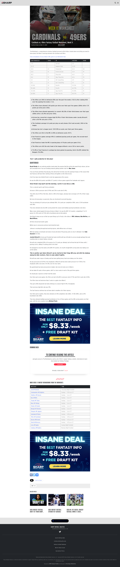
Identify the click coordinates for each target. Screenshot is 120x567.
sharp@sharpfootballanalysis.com (60, 528)
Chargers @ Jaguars (36, 411)
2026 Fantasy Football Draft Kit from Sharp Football (36, 511)
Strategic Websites (71, 563)
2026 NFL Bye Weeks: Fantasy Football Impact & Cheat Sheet (75, 511)
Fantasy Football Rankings (60, 544)
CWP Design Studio (54, 563)
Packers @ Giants (35, 406)
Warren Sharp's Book (60, 547)
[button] (118, 2)
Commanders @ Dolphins (37, 392)
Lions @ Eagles (35, 425)
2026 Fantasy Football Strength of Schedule (54, 511)
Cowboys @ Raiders (36, 428)
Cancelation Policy (60, 551)
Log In (66, 370)
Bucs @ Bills (34, 398)
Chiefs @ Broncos (35, 422)
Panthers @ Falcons (36, 395)
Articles (38, 480)
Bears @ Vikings (35, 403)
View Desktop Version (60, 521)
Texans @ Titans (35, 400)
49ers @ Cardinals (36, 417)
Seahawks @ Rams (36, 414)
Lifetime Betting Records (60, 541)
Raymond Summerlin (55, 514)
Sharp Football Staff (38, 514)
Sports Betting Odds (60, 537)
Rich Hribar (36, 45)
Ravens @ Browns (35, 419)
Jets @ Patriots (35, 389)
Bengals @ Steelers (36, 408)
